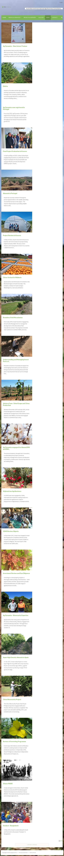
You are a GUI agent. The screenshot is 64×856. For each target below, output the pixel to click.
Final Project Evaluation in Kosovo (15, 151)
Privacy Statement (23, 852)
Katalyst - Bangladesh (10, 826)
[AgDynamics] (6, 7)
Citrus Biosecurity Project (12, 699)
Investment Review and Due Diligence (16, 573)
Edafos (5, 86)
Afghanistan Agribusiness (12, 491)
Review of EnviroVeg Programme (14, 741)
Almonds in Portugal (10, 193)
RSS (62, 841)
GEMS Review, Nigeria (10, 531)
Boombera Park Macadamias (13, 317)
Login (61, 2)
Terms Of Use (33, 852)
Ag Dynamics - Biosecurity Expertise (15, 615)
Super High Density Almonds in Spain (16, 657)
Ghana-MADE (8, 783)
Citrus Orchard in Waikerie (12, 277)
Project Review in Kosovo (12, 235)
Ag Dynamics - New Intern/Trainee (15, 46)
